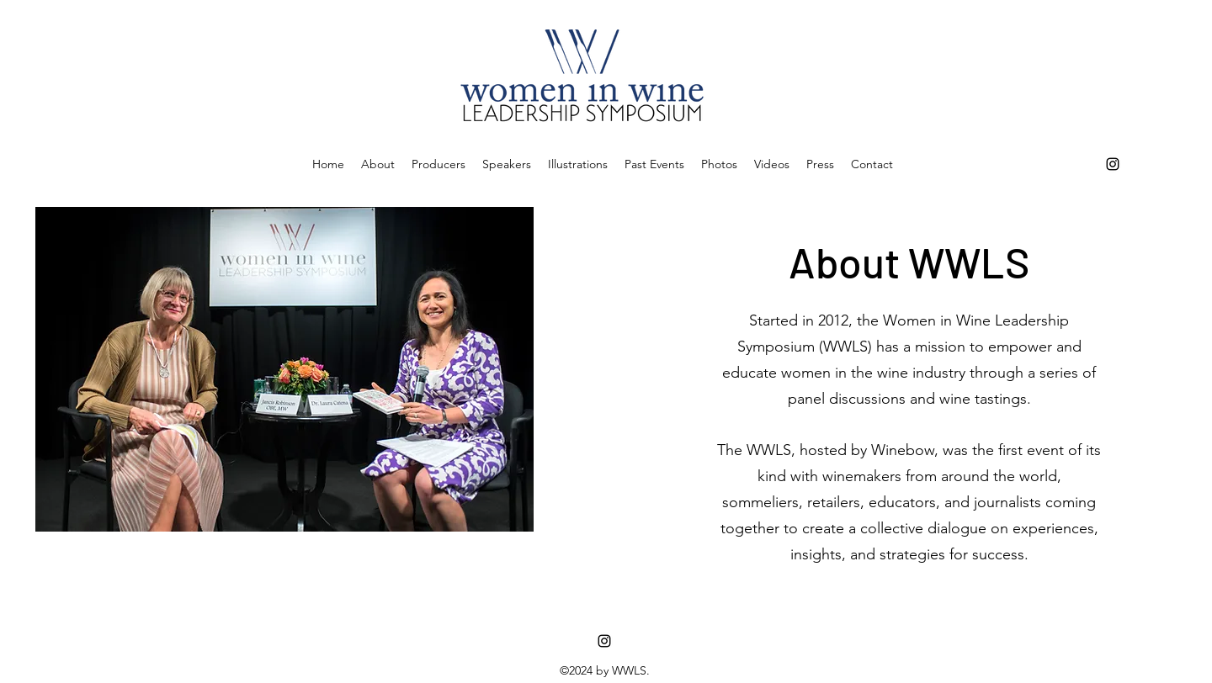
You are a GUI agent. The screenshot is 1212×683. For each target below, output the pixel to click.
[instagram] (1112, 164)
